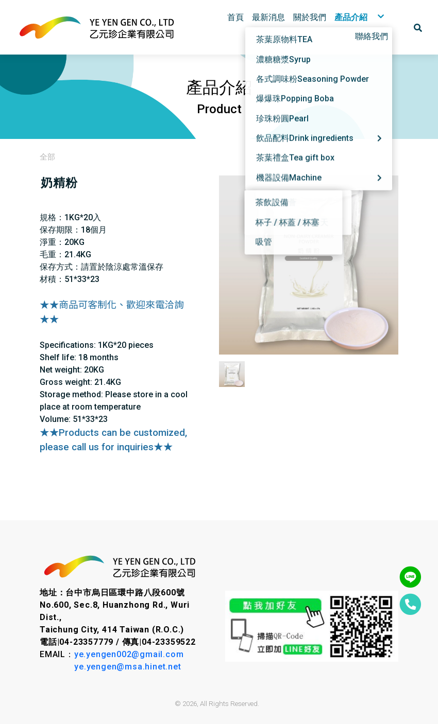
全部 (47, 157)
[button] (418, 27)
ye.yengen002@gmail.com (129, 654)
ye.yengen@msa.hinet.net (127, 667)
